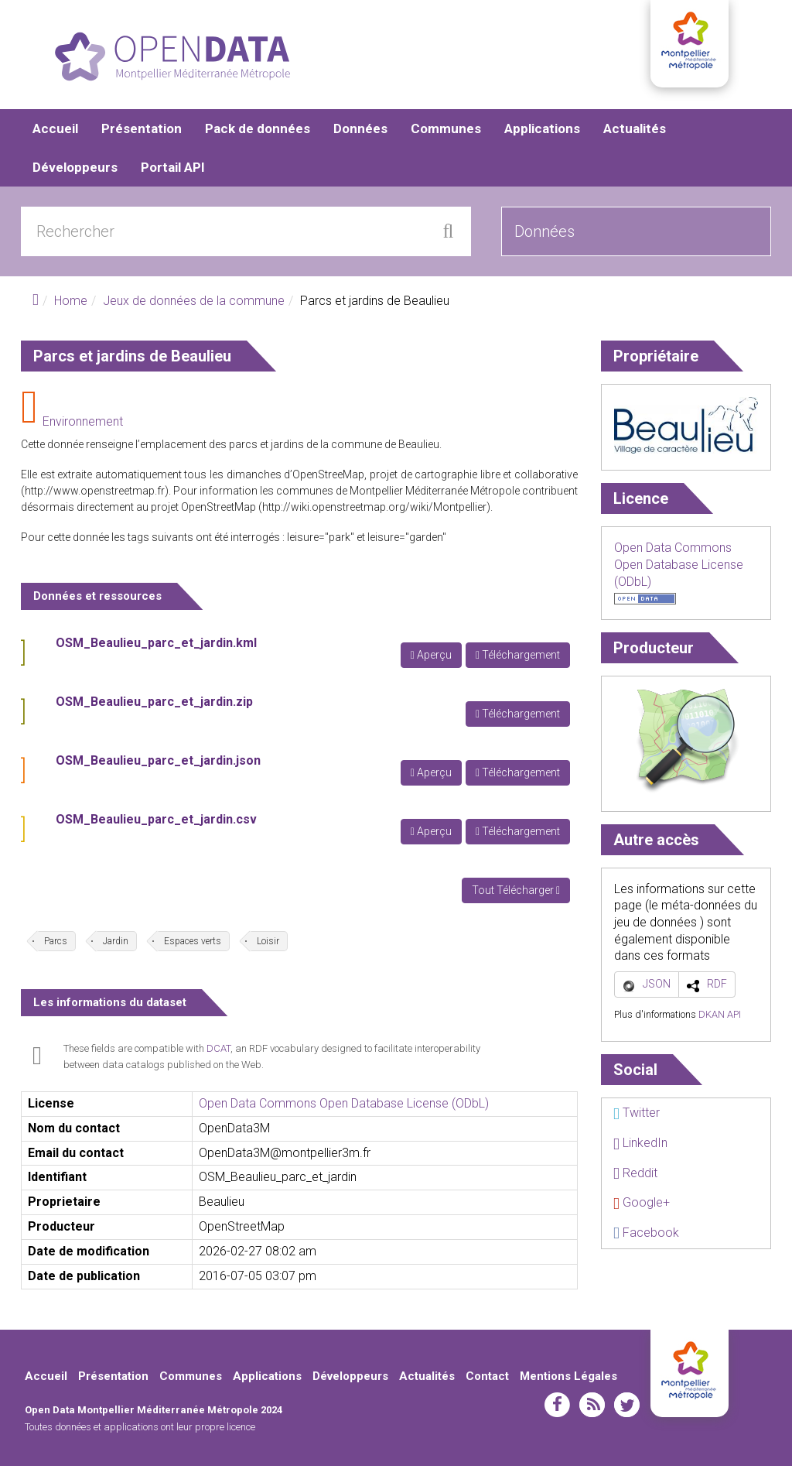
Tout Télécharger (516, 893)
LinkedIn (640, 1146)
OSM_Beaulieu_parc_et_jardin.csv (156, 822)
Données (360, 131)
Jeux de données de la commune (194, 303)
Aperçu (431, 658)
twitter (627, 1407)
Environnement (83, 424)
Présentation (141, 131)
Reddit (635, 1176)
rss (592, 1407)
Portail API (173, 170)
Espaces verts (192, 944)
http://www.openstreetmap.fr (95, 494)
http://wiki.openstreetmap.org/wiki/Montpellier (374, 510)
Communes (446, 131)
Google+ (641, 1205)
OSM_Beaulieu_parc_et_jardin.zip (154, 704)
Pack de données (257, 131)
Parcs (55, 944)
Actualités (634, 131)
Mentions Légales (568, 1379)
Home (70, 303)
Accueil (55, 131)
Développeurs (75, 170)
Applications (542, 131)
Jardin (115, 944)
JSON (657, 987)
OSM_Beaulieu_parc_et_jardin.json (158, 763)
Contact (487, 1379)
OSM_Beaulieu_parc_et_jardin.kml (156, 646)
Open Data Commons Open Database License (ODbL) (344, 1106)
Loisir (268, 944)
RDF (717, 987)
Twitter (636, 1115)
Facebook (646, 1235)
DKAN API (719, 1017)
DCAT (218, 1051)
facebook (557, 1407)
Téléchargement (518, 658)
